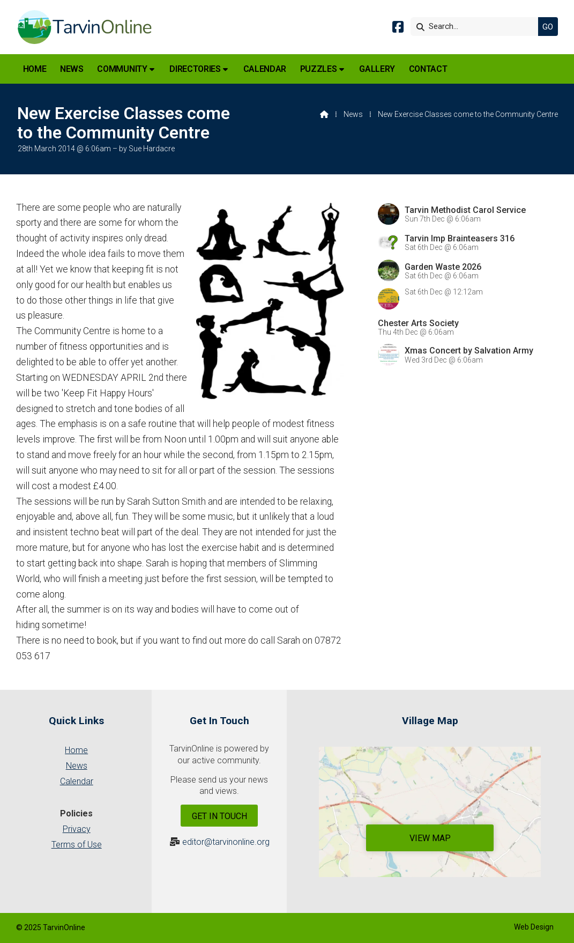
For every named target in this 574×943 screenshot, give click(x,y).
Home (76, 750)
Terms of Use (76, 844)
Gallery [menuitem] (377, 69)
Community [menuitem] (122, 69)
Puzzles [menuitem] (318, 69)
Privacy (77, 829)
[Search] (477, 26)
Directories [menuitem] (194, 69)
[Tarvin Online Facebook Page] (398, 29)
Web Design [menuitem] (534, 927)
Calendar (76, 781)
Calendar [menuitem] (264, 69)
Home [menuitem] (35, 69)
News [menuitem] (72, 69)
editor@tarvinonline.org (226, 842)
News (353, 114)
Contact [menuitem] (428, 69)
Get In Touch (219, 816)
